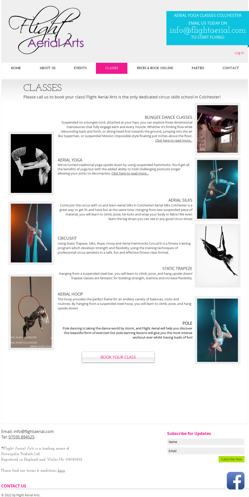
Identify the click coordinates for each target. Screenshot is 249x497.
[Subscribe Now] (231, 459)
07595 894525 (21, 437)
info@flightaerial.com (208, 30)
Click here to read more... (130, 173)
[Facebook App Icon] (235, 480)
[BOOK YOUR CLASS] (118, 357)
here (61, 471)
